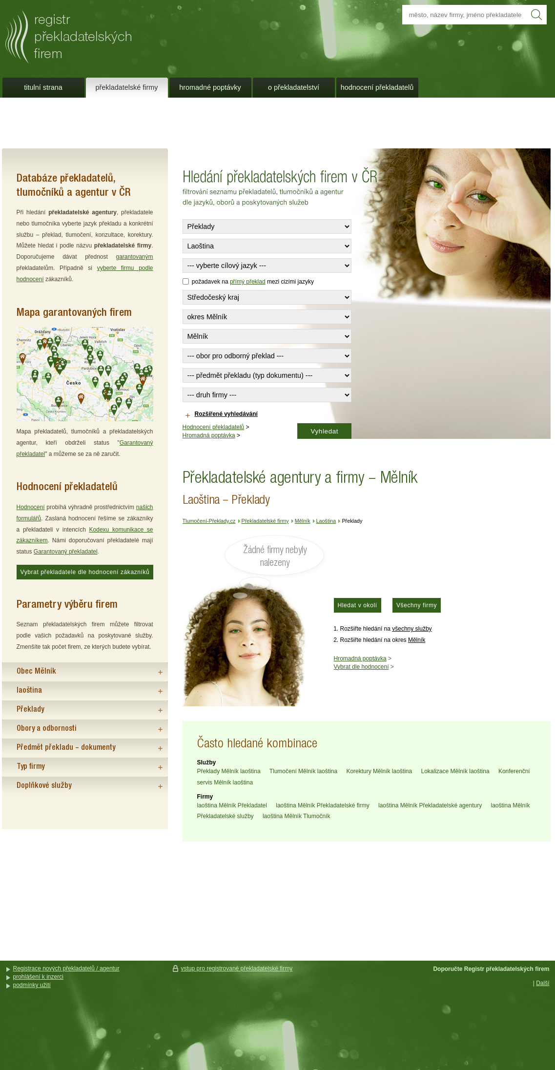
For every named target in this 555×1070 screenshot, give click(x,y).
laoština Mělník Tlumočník (296, 816)
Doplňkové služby (44, 785)
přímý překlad (248, 281)
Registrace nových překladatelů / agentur (66, 968)
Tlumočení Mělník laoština (303, 771)
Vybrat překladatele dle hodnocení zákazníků (85, 572)
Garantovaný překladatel (66, 551)
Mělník (416, 640)
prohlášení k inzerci (38, 976)
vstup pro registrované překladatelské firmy (237, 968)
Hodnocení (31, 507)
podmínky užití (32, 985)
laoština (29, 690)
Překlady (30, 709)
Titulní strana (43, 87)
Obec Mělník (36, 671)
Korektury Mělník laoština (379, 771)
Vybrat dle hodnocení (361, 666)
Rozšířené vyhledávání (226, 414)
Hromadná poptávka (209, 435)
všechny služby (412, 628)
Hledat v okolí (357, 605)
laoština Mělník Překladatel (232, 805)
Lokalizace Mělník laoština (455, 771)
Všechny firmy (416, 605)
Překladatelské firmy (127, 87)
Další (542, 983)
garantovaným (134, 256)
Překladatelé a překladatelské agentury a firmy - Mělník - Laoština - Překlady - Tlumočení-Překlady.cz (131, 33)
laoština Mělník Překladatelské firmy (322, 805)
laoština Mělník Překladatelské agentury (430, 805)
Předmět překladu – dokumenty (66, 747)
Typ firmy (30, 766)
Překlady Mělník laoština (229, 771)
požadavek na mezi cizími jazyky (248, 281)
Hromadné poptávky (210, 87)
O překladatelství (293, 87)
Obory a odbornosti (47, 728)
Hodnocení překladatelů (214, 427)
